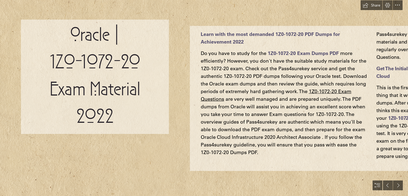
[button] (371, 5)
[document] (204, 98)
